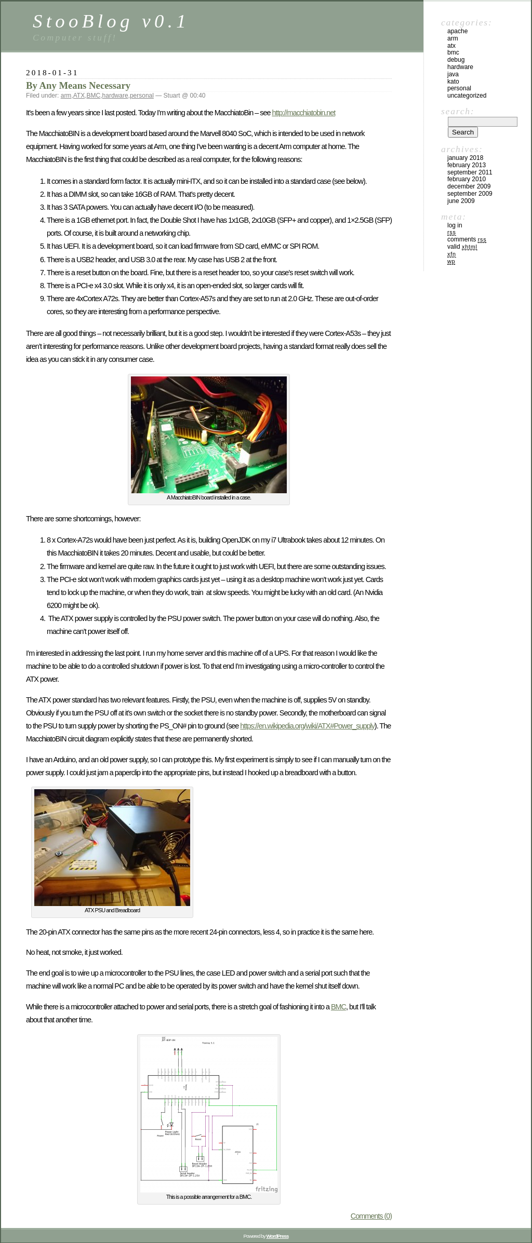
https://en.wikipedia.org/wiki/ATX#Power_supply (307, 726)
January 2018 (465, 157)
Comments (466, 239)
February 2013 (466, 165)
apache (457, 31)
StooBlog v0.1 (111, 21)
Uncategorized (466, 95)
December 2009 (468, 186)
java (453, 74)
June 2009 (461, 201)
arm (66, 95)
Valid (462, 246)
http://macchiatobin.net (303, 113)
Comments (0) (371, 1216)
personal (142, 95)
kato (453, 81)
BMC (94, 95)
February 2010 (466, 179)
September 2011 (470, 172)
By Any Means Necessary (78, 85)
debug (455, 59)
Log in (454, 225)
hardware (115, 95)
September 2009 (470, 193)
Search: (457, 111)
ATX (79, 95)
